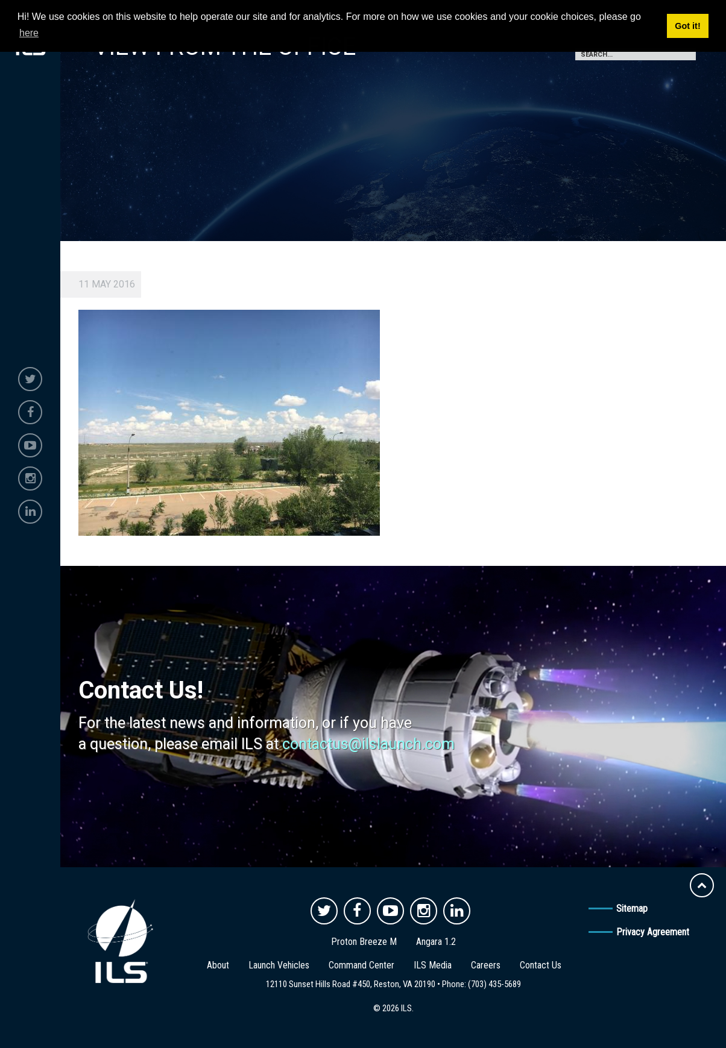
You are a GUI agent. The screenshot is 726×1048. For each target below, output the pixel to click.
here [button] (29, 33)
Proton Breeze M (364, 941)
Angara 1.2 (436, 941)
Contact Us (540, 965)
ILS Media (433, 965)
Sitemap (632, 908)
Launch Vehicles (278, 965)
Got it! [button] (687, 26)
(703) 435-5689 (494, 984)
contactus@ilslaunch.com (368, 744)
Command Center (361, 965)
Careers (485, 965)
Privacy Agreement (652, 932)
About (218, 965)
